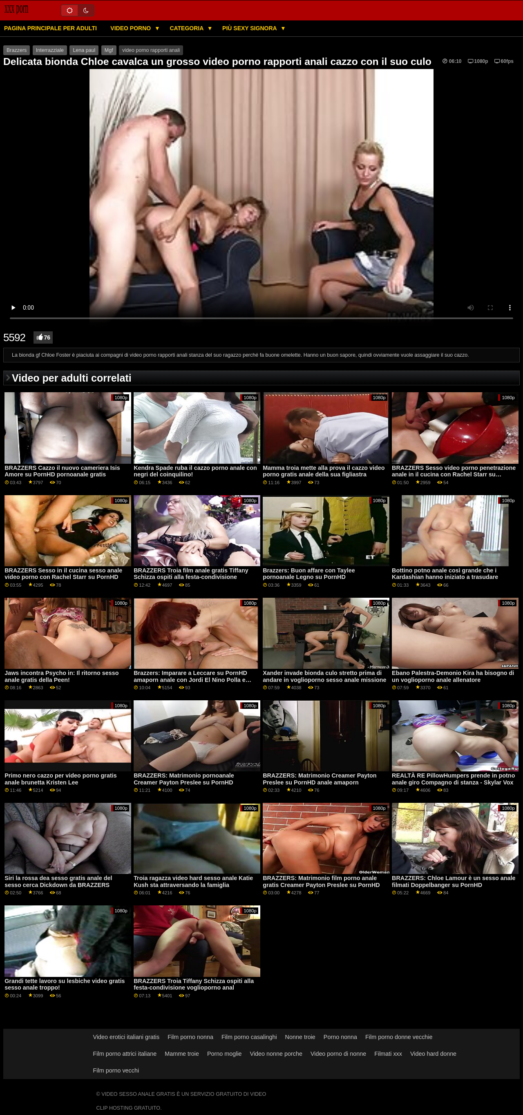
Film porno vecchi (116, 1070)
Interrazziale (50, 50)
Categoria (187, 28)
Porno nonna (340, 1037)
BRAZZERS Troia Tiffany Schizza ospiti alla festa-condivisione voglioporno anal (194, 984)
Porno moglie (224, 1053)
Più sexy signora (250, 28)
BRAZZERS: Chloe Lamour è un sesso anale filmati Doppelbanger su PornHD (453, 881)
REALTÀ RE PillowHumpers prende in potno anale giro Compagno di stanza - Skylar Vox (453, 779)
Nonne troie (300, 1037)
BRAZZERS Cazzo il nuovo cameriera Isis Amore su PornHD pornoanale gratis (62, 471)
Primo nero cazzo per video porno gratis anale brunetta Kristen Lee (60, 779)
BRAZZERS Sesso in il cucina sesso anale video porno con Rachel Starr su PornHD (63, 574)
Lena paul (84, 50)
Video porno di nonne (338, 1053)
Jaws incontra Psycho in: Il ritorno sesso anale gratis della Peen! (61, 676)
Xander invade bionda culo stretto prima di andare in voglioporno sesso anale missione (324, 676)
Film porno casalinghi (249, 1037)
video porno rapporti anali (151, 50)
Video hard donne (433, 1053)
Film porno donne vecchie (398, 1037)
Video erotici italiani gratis (126, 1037)
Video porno (131, 28)
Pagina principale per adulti (50, 28)
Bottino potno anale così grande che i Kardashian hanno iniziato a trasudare (445, 574)
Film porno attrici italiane (125, 1053)
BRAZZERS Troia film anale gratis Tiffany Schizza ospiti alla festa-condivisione (191, 574)
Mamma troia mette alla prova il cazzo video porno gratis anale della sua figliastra (323, 471)
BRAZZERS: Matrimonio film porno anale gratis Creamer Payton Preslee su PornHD (321, 881)
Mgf (109, 50)
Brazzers (17, 50)
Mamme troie (182, 1053)
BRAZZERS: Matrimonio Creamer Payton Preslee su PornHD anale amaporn (319, 779)
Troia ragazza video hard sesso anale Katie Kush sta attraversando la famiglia (193, 881)
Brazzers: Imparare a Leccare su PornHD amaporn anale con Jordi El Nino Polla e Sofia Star (190, 680)
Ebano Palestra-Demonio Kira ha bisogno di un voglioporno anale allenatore (453, 676)
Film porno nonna (190, 1037)
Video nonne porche (276, 1053)
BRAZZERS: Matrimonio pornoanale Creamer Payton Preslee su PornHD (184, 779)
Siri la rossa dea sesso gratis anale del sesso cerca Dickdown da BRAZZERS (58, 881)
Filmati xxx (388, 1053)
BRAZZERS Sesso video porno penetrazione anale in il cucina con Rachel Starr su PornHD (454, 475)
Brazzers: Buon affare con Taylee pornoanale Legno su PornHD (309, 574)
